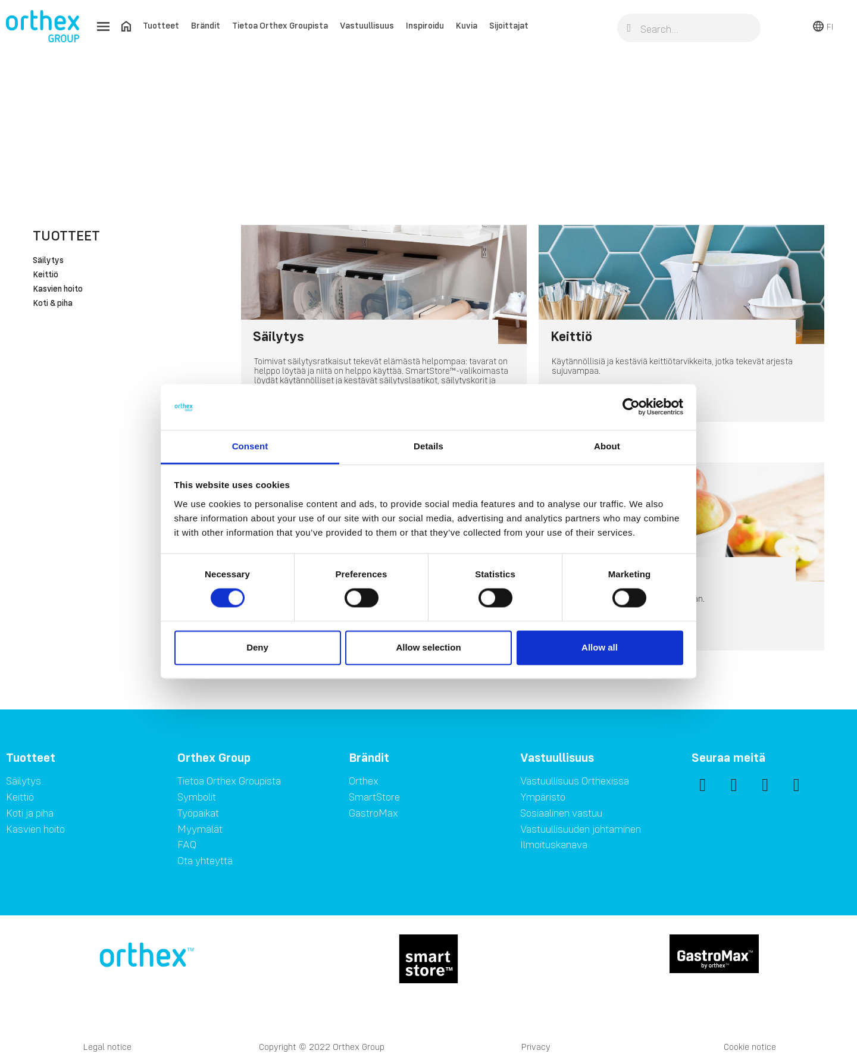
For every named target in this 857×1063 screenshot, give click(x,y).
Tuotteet (161, 25)
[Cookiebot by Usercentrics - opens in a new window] (631, 407)
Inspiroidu (425, 25)
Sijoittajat (508, 25)
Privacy (536, 1046)
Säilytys (48, 260)
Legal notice (107, 1046)
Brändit (205, 25)
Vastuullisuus (367, 25)
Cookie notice (750, 1046)
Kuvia (466, 25)
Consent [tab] (250, 446)
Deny (257, 647)
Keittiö (45, 275)
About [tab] (607, 446)
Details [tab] (428, 446)
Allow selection (428, 647)
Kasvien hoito (58, 289)
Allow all (599, 647)
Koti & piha (53, 303)
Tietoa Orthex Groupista (280, 25)
